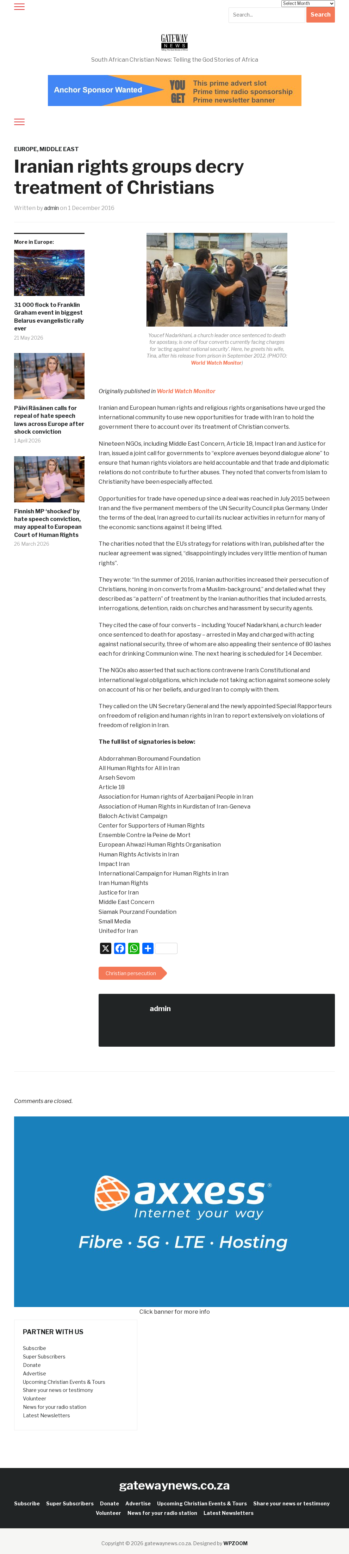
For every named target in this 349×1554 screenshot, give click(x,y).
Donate (32, 1365)
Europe (25, 149)
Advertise (34, 1373)
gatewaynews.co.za (174, 1485)
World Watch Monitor (216, 363)
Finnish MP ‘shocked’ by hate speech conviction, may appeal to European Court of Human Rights (48, 523)
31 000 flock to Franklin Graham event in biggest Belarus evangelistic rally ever (49, 317)
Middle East (59, 149)
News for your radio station (54, 1407)
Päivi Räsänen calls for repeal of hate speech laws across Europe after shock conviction (49, 420)
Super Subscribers (44, 1357)
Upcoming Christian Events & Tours (64, 1382)
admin (52, 208)
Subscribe (34, 1348)
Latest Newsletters (46, 1415)
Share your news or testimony (58, 1390)
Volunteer (34, 1398)
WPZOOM (235, 1543)
